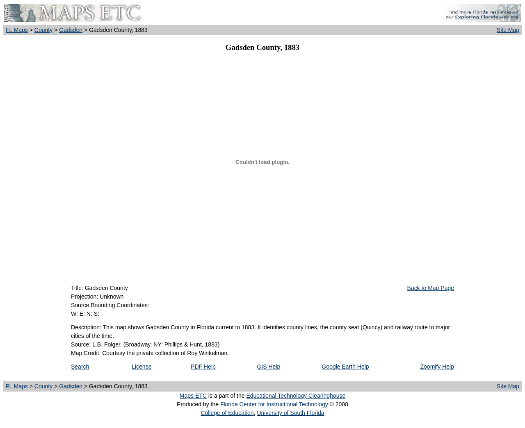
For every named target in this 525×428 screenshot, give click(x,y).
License (141, 366)
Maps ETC (193, 395)
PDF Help (203, 366)
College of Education (227, 413)
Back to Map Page (430, 288)
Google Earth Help (345, 366)
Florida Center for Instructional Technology (274, 404)
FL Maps (17, 30)
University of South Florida (290, 413)
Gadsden (70, 30)
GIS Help (268, 366)
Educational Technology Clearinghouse (295, 395)
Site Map (508, 30)
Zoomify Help (437, 366)
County (43, 30)
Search (80, 366)
